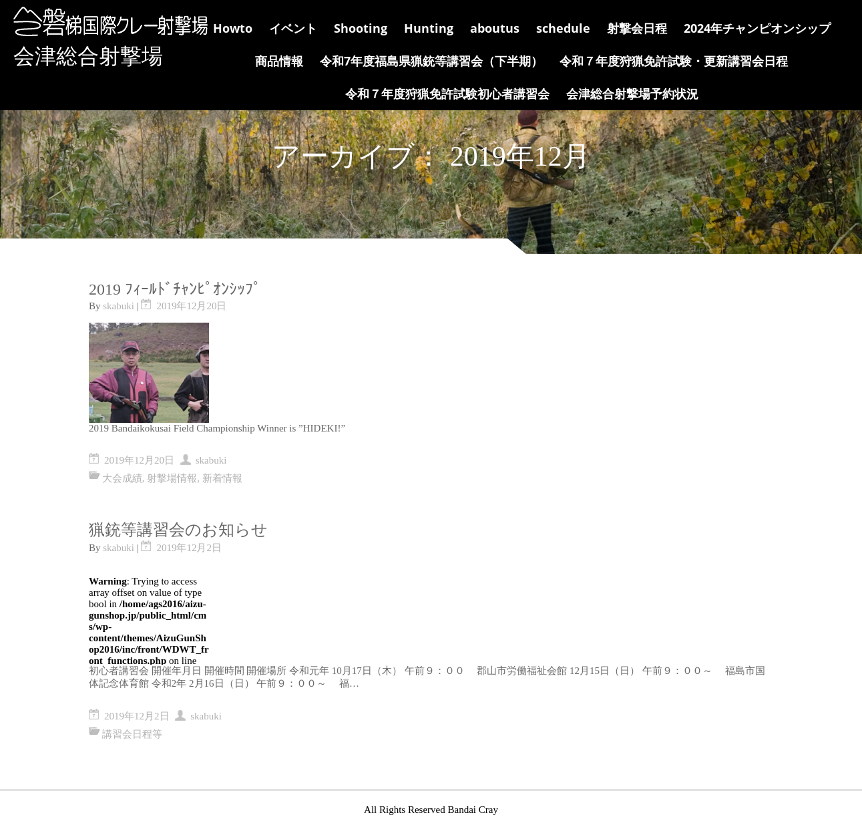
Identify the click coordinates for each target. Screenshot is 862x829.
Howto (232, 28)
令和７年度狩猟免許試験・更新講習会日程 (674, 61)
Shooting (360, 28)
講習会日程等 (132, 734)
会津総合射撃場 (88, 56)
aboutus (494, 28)
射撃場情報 (172, 478)
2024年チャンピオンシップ (757, 28)
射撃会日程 (637, 28)
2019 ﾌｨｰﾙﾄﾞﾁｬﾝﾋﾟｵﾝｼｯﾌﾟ (175, 289)
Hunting (428, 28)
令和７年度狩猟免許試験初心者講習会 (447, 94)
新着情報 (222, 478)
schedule (563, 28)
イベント (293, 28)
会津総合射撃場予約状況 (632, 94)
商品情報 (279, 61)
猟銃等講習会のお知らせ (178, 529)
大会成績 (122, 478)
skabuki (118, 306)
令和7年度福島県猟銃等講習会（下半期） (431, 61)
